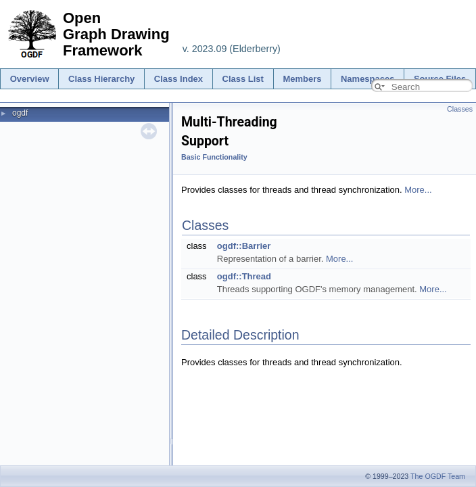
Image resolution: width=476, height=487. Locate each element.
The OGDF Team (437, 476)
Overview (29, 79)
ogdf (20, 113)
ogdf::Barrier (243, 246)
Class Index (178, 79)
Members (302, 79)
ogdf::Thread (244, 276)
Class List (243, 79)
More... (417, 190)
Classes (460, 109)
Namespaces (368, 79)
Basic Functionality (214, 157)
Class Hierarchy (101, 79)
